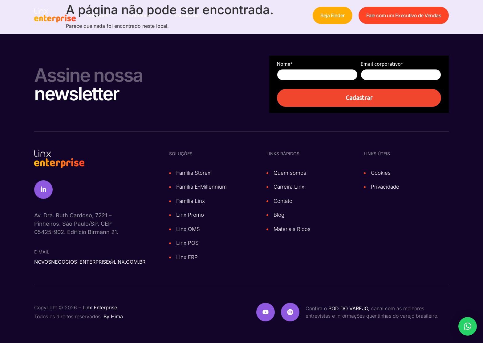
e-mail (41, 251)
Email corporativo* (382, 64)
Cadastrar (359, 97)
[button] (467, 326)
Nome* (285, 64)
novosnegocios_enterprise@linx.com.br (89, 262)
